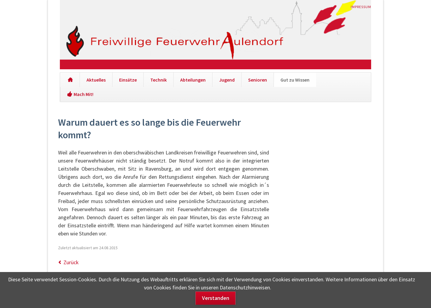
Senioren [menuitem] (257, 80)
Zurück (71, 262)
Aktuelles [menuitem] (96, 80)
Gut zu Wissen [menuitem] (294, 80)
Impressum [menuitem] (361, 6)
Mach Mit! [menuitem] (83, 94)
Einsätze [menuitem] (128, 80)
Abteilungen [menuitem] (193, 80)
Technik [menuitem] (158, 80)
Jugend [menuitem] (227, 80)
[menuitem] (70, 80)
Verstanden (215, 298)
